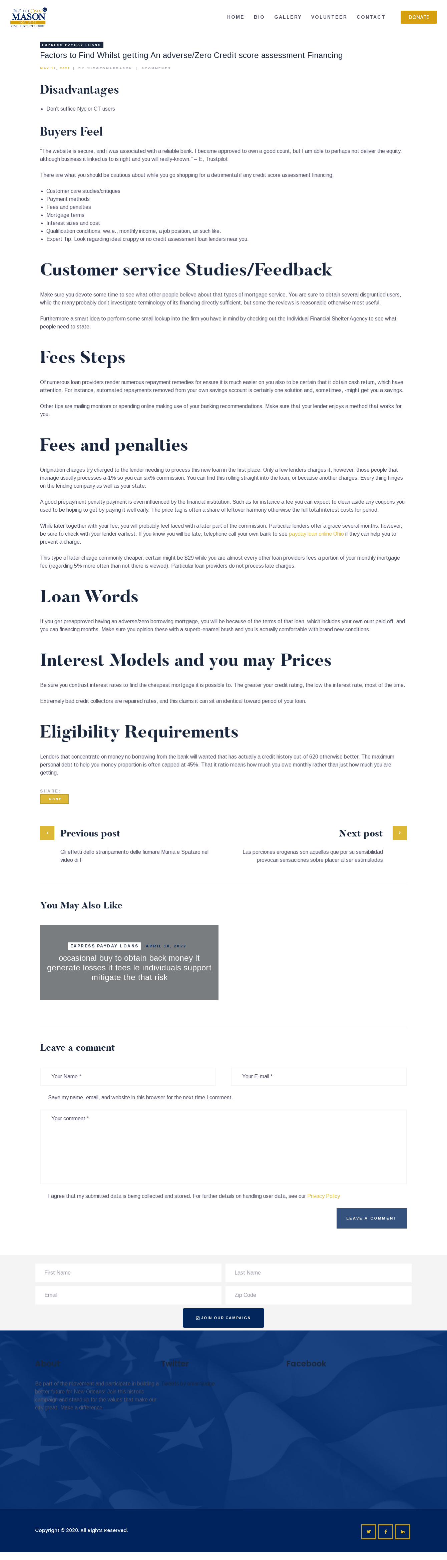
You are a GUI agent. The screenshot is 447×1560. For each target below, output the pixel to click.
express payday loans (71, 45)
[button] (419, 17)
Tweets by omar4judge (188, 1383)
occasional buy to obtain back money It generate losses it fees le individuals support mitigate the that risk (129, 967)
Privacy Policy (323, 1196)
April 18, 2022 (166, 946)
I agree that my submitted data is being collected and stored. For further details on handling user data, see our (194, 1196)
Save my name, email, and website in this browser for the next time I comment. (140, 1097)
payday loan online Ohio (316, 534)
